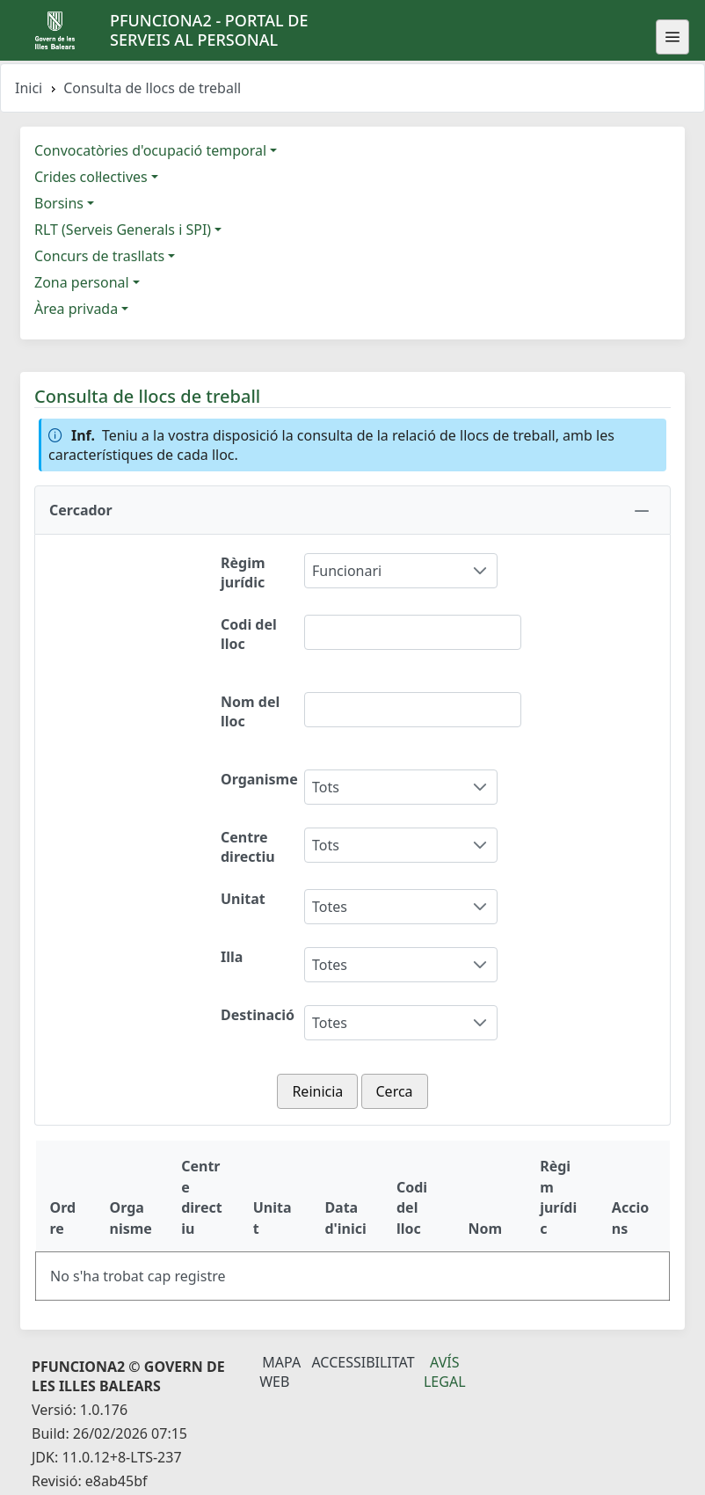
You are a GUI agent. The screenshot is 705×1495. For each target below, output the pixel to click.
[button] (352, 510)
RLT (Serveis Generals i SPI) (122, 229)
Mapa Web (280, 1372)
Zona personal (81, 282)
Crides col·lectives (91, 176)
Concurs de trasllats (99, 256)
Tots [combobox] (325, 787)
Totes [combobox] (329, 906)
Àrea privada (76, 308)
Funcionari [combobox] (347, 570)
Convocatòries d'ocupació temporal (150, 150)
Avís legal (445, 1372)
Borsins (59, 203)
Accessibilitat (362, 1362)
